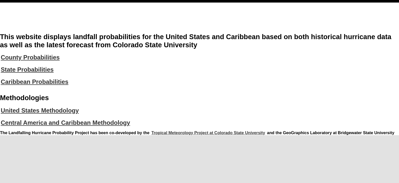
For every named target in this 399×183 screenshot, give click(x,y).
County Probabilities (30, 57)
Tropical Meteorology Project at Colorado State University (208, 132)
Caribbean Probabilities (34, 81)
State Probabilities (27, 69)
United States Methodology (40, 110)
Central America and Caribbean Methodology (65, 122)
